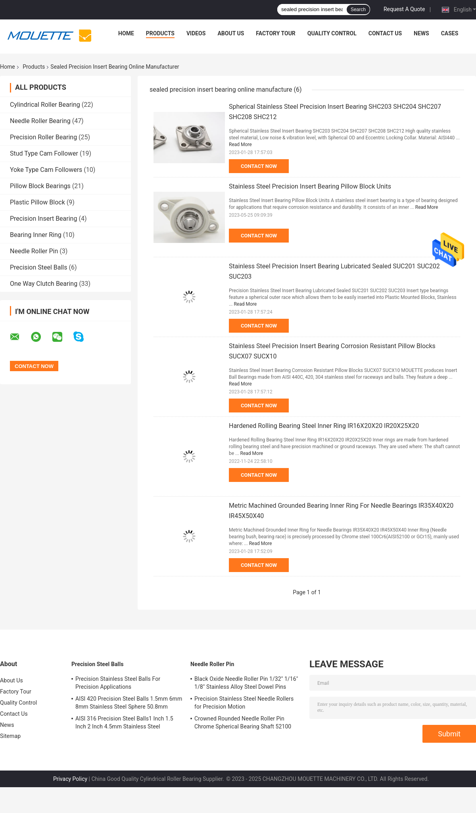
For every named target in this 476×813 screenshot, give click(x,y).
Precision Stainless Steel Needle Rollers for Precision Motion (244, 702)
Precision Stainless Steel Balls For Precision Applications (117, 683)
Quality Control (332, 33)
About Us (230, 33)
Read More (240, 144)
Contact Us (385, 33)
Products (160, 33)
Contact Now (259, 166)
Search (358, 9)
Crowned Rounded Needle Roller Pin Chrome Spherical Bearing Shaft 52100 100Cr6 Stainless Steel (242, 723)
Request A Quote (404, 9)
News (421, 33)
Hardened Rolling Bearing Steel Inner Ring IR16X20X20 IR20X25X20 (324, 426)
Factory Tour (276, 33)
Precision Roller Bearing (43, 137)
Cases (450, 33)
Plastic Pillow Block (37, 202)
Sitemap (10, 736)
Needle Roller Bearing (40, 121)
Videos (196, 33)
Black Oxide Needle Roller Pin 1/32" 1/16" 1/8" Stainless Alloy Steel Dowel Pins (246, 683)
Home (126, 33)
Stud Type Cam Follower (44, 153)
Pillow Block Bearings (40, 186)
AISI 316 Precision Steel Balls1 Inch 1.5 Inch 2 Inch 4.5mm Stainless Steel (124, 722)
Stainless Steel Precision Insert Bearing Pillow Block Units (310, 186)
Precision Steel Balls (38, 267)
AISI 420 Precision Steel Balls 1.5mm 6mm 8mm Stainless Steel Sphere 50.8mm (128, 702)
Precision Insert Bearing (43, 218)
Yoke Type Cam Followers (46, 169)
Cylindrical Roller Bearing (45, 104)
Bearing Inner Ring (35, 235)
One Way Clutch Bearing (43, 283)
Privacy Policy (70, 779)
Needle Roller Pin (34, 251)
